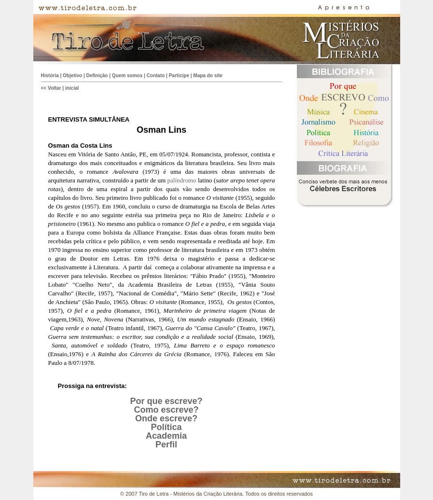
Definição (97, 75)
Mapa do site (208, 75)
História (50, 75)
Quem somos (127, 75)
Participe (179, 75)
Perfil (166, 444)
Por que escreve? (166, 401)
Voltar (54, 88)
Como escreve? (166, 410)
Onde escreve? (166, 418)
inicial (72, 88)
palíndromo (182, 180)
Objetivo (72, 75)
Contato (156, 75)
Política (166, 427)
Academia (166, 436)
